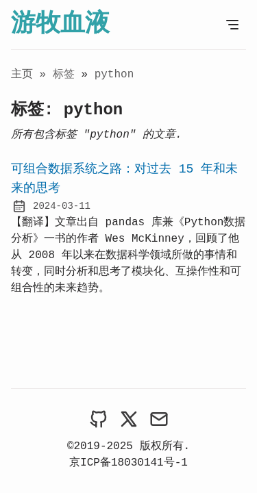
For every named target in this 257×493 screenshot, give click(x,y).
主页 (22, 74)
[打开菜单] (232, 24)
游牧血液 (60, 24)
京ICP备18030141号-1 (128, 463)
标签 (67, 74)
